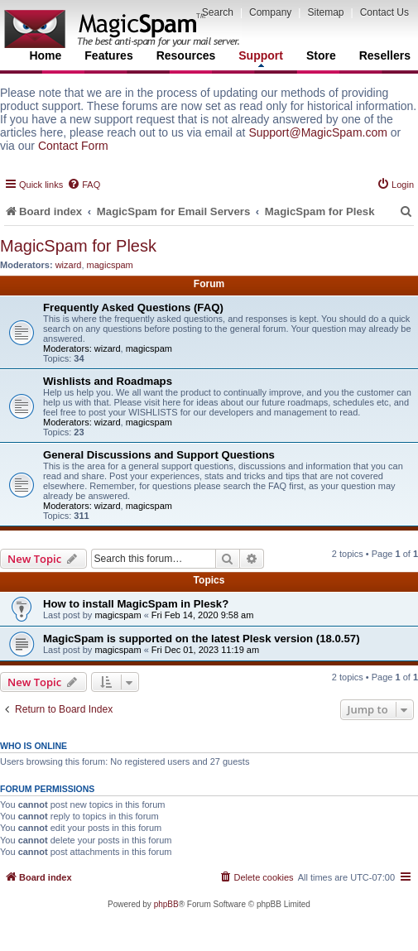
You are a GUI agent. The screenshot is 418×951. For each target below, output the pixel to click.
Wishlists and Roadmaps (107, 381)
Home (45, 55)
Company (270, 12)
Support (260, 58)
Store (321, 55)
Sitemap (325, 12)
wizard (68, 265)
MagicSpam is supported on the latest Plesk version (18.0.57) (201, 638)
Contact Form (73, 145)
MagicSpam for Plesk (78, 246)
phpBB (166, 904)
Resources (186, 55)
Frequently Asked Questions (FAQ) (133, 307)
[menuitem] (83, 185)
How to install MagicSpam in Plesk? (135, 604)
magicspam (110, 265)
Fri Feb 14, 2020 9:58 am (202, 615)
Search (217, 12)
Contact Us (384, 12)
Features (108, 55)
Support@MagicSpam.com (317, 132)
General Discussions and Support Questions (159, 455)
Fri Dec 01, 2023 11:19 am (205, 650)
